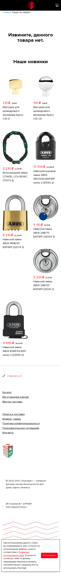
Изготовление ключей (15, 397)
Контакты (8, 432)
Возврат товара (11, 419)
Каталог (7, 392)
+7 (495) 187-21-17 (14, 376)
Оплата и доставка (13, 414)
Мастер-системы (12, 401)
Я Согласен (49, 555)
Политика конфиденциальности (21, 423)
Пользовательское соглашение (20, 428)
